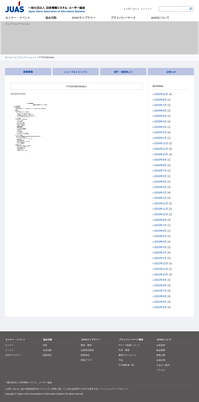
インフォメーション (24, 57)
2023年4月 (160, 241)
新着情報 (28, 72)
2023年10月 (161, 214)
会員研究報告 (87, 350)
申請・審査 (124, 350)
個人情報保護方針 (30, 389)
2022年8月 (160, 285)
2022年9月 (160, 279)
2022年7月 (160, 290)
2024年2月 (160, 192)
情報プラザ (86, 360)
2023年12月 (161, 203)
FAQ (121, 360)
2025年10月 (161, 94)
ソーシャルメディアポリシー (114, 389)
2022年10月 (161, 274)
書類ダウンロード (127, 355)
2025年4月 (160, 121)
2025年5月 (160, 115)
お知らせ (171, 72)
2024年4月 (160, 186)
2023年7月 (160, 225)
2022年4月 (160, 307)
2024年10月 (161, 154)
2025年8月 (160, 99)
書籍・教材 (86, 345)
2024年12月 (161, 143)
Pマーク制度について (129, 345)
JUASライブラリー (84, 17)
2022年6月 (160, 296)
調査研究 (47, 355)
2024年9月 (160, 159)
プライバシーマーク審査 (131, 339)
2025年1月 (160, 137)
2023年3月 (160, 247)
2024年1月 (160, 197)
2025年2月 (160, 132)
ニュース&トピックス (75, 72)
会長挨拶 (160, 345)
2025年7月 (160, 105)
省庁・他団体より (123, 72)
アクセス (147, 9)
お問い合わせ (132, 9)
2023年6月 (160, 230)
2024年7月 (160, 170)
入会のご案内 (163, 365)
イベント (9, 350)
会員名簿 (160, 360)
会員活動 (47, 350)
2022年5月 (160, 301)
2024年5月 (160, 181)
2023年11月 (161, 208)
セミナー (9, 345)
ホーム (8, 57)
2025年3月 (160, 127)
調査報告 (85, 355)
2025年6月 (160, 110)
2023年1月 (160, 258)
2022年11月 (161, 268)
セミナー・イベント (17, 17)
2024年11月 (161, 148)
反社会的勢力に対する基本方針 (82, 389)
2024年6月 (160, 176)
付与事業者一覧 (126, 365)
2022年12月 (161, 263)
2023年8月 (160, 219)
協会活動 (50, 17)
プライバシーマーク (123, 17)
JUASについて (160, 17)
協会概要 (160, 350)
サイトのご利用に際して (53, 389)
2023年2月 (160, 252)
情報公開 (160, 355)
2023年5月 (160, 236)
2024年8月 (160, 165)
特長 (45, 345)
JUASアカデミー (13, 355)
